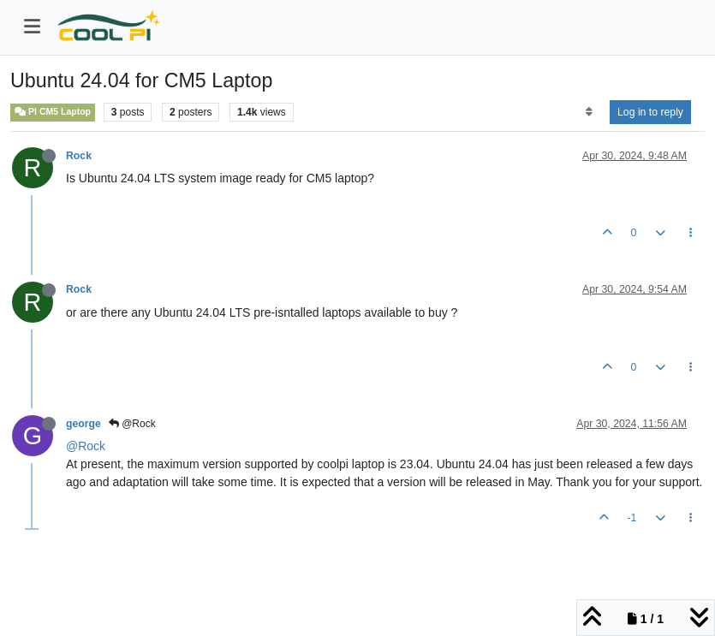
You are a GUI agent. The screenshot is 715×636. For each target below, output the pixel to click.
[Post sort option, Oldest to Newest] (589, 112)
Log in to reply (650, 112)
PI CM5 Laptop (53, 111)
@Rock (132, 424)
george (83, 424)
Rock (79, 156)
